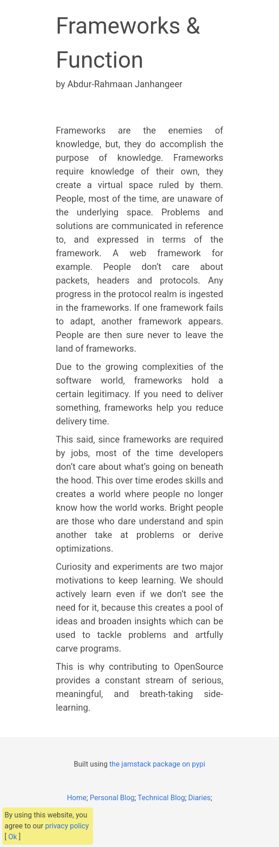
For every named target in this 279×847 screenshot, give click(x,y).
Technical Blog (161, 797)
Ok (12, 836)
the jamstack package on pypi (157, 764)
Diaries (199, 797)
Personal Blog (112, 797)
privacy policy (66, 826)
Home (76, 797)
